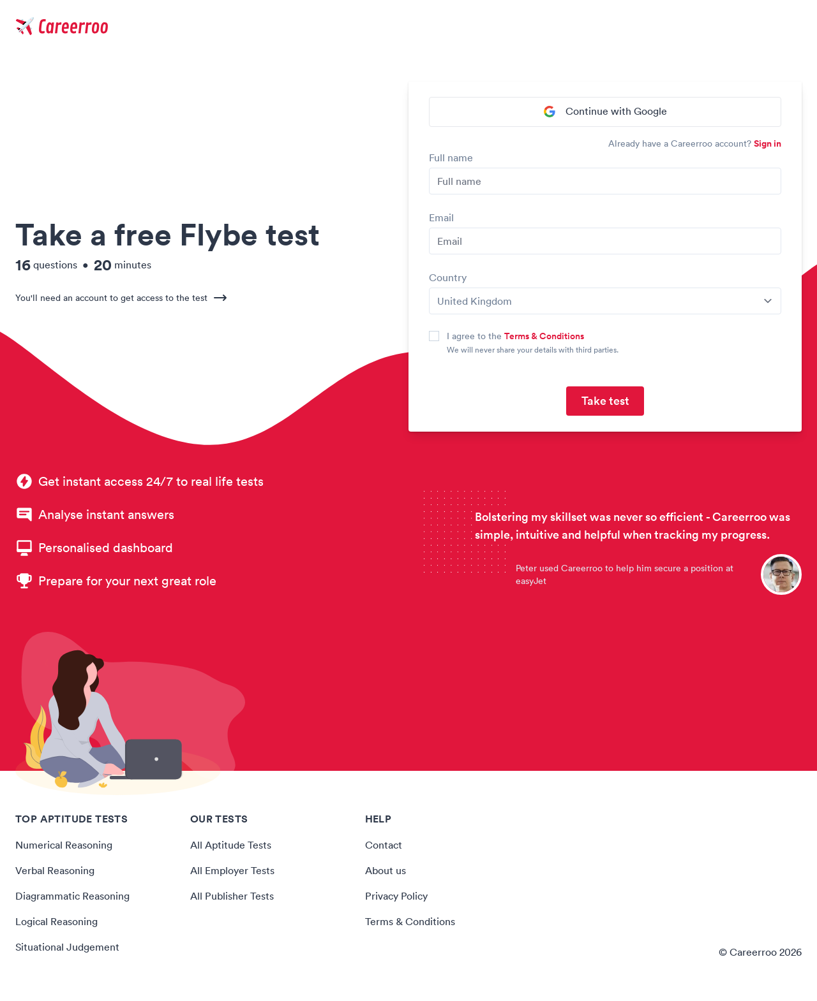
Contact (383, 845)
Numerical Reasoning (63, 845)
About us (385, 871)
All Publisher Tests (231, 896)
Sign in (767, 144)
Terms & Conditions (544, 336)
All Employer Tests (232, 871)
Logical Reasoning (56, 922)
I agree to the (515, 336)
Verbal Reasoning (54, 871)
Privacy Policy (396, 896)
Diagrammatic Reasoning (72, 896)
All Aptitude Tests (230, 845)
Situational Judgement (67, 947)
